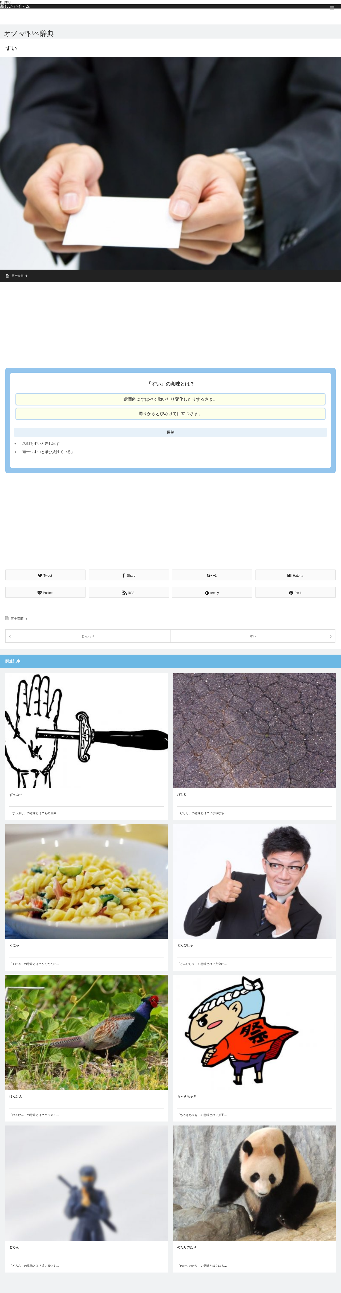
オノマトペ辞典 (29, 33)
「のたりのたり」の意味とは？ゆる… (202, 1264)
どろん (14, 1246)
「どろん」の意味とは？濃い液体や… (34, 1264)
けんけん (15, 1096)
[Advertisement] (165, 323)
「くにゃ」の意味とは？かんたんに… (34, 963)
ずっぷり (15, 794)
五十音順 (17, 275)
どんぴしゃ (185, 945)
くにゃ (14, 945)
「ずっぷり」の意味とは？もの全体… (34, 812)
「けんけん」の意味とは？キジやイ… (34, 1114)
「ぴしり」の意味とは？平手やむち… (202, 812)
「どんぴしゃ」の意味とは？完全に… (202, 963)
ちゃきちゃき (186, 1096)
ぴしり (182, 794)
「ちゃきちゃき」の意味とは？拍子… (202, 1114)
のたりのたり (186, 1246)
